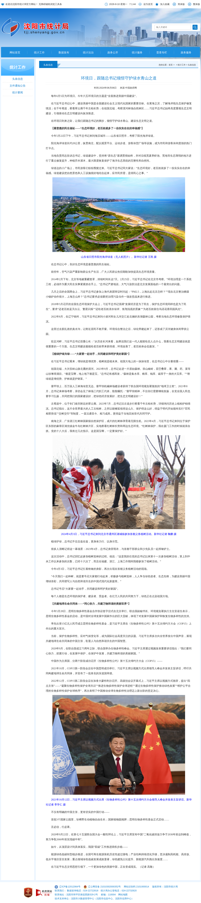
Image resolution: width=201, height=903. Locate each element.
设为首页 (148, 4)
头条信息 (17, 78)
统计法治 (88, 52)
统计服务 (137, 52)
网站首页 (15, 52)
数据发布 (64, 52)
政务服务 (186, 52)
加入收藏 (164, 4)
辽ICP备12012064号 (69, 886)
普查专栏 (161, 52)
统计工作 (39, 52)
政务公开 (112, 52)
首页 (171, 65)
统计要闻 (17, 92)
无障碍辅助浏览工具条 (50, 4)
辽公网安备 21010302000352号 (104, 886)
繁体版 (196, 4)
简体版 (181, 4)
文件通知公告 (18, 85)
